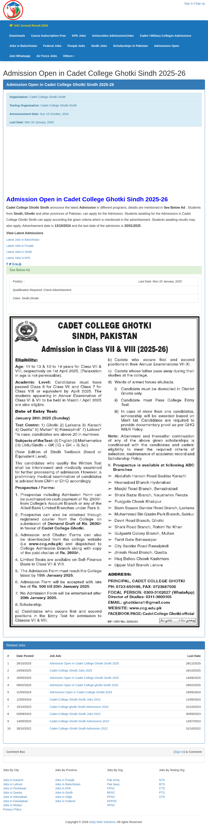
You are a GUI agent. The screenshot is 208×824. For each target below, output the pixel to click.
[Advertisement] (104, 159)
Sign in (188, 3)
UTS (162, 796)
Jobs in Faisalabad (15, 801)
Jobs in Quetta (12, 792)
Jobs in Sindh (64, 792)
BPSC (111, 792)
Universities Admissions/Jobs (113, 35)
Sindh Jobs (99, 45)
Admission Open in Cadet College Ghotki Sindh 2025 (84, 663)
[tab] (104, 270)
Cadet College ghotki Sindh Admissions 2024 (79, 706)
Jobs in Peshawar (14, 788)
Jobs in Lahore (12, 784)
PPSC (111, 796)
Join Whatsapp (19, 56)
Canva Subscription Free (48, 35)
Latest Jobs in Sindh (19, 251)
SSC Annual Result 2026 (28, 25)
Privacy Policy (12, 809)
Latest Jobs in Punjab (20, 245)
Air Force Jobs (46, 56)
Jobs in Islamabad (15, 796)
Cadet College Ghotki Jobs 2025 (71, 670)
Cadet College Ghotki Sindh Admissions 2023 (79, 721)
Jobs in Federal (65, 801)
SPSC (111, 805)
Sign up (200, 3)
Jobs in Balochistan (23, 45)
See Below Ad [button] (20, 270)
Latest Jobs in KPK (18, 258)
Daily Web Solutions (102, 822)
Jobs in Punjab (64, 780)
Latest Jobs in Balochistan (22, 239)
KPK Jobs (79, 35)
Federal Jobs (52, 45)
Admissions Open (166, 45)
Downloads (17, 35)
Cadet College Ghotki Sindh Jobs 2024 (75, 699)
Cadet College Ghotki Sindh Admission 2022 (78, 728)
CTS (162, 788)
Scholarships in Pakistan (130, 45)
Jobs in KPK (63, 788)
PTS (162, 792)
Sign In (179, 751)
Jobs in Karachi (13, 780)
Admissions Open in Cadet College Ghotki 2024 (81, 692)
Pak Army (113, 780)
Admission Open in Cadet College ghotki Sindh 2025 (84, 685)
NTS (162, 780)
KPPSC (112, 801)
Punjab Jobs (76, 45)
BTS (162, 784)
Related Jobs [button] (15, 645)
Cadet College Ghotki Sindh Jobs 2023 (75, 714)
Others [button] (69, 56)
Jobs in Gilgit (63, 796)
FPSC (111, 788)
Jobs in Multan (12, 805)
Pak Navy (113, 784)
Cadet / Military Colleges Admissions (165, 35)
